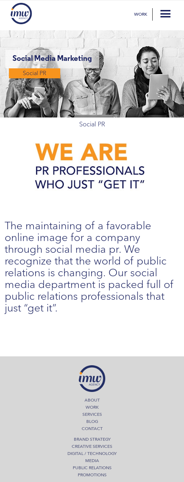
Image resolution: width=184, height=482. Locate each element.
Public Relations (92, 468)
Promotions (92, 475)
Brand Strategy (92, 439)
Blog (92, 421)
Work (140, 14)
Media (92, 460)
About (92, 400)
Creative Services (92, 446)
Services (92, 414)
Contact (92, 428)
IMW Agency (21, 13)
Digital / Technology (92, 453)
